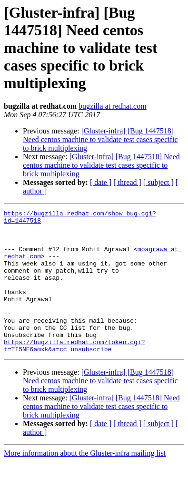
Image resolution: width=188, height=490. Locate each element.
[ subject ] (158, 182)
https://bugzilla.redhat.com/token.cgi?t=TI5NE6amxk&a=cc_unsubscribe (74, 373)
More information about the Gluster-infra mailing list (85, 482)
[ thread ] (127, 182)
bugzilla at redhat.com (113, 106)
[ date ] (100, 182)
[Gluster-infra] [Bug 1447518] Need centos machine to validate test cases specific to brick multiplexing (100, 139)
